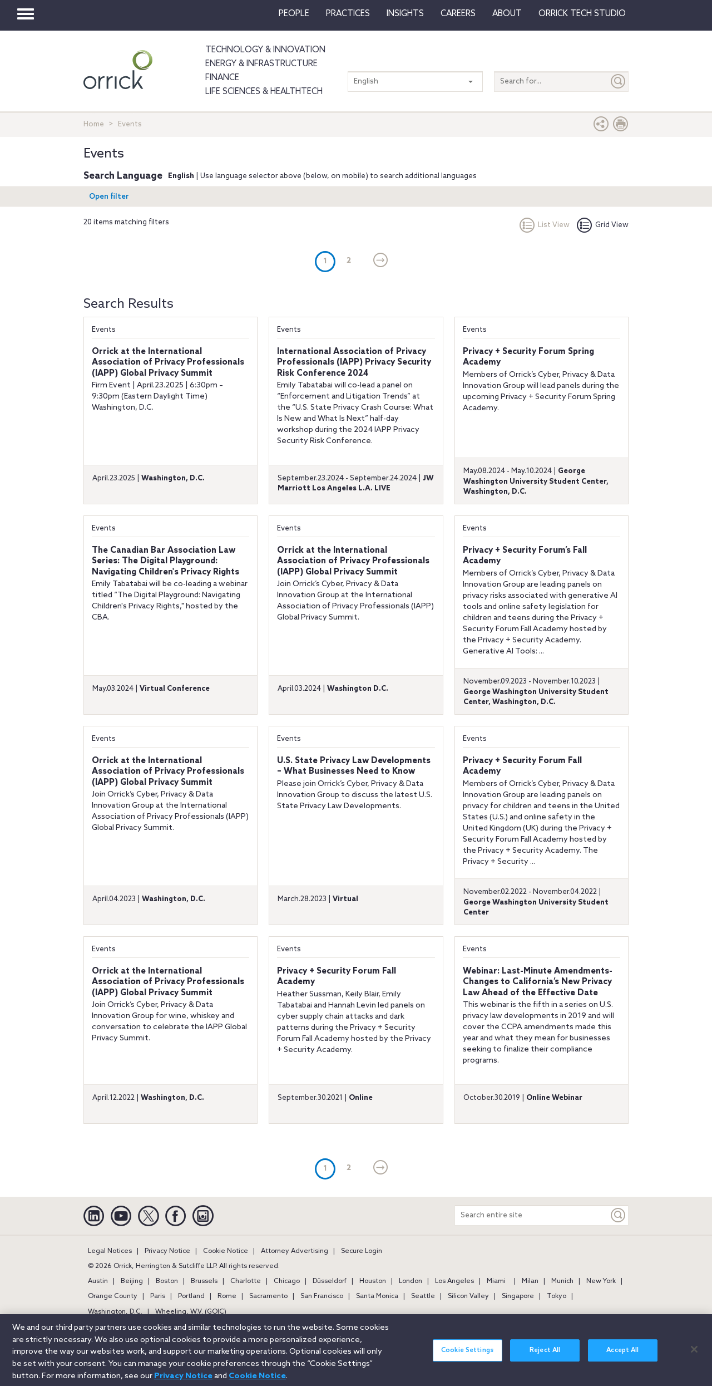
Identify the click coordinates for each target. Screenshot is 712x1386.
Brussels (204, 1281)
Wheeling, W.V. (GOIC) (190, 1312)
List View (545, 225)
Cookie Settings (467, 1355)
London (410, 1281)
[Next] (380, 261)
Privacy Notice (167, 1251)
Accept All (622, 1355)
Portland (191, 1296)
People (294, 14)
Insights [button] (405, 14)
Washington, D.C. (115, 1312)
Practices (348, 14)
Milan (530, 1281)
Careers (458, 14)
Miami (496, 1281)
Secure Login (361, 1251)
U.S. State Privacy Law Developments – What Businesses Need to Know (354, 766)
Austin (98, 1281)
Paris (157, 1296)
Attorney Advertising (294, 1251)
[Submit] (619, 81)
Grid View (603, 225)
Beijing (132, 1281)
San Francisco (321, 1296)
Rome (226, 1296)
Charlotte (245, 1281)
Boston (167, 1281)
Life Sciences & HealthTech (264, 92)
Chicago (287, 1281)
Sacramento (268, 1296)
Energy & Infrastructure (261, 64)
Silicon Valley (468, 1296)
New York (601, 1281)
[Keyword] (619, 1215)
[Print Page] (621, 126)
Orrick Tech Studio (582, 14)
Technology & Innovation (265, 50)
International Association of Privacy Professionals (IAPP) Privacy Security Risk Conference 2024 (354, 363)
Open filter (109, 197)
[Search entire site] (531, 1215)
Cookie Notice (225, 1251)
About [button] (507, 14)
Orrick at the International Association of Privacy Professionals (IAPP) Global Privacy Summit (168, 363)
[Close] (694, 1353)
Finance (222, 78)
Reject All (545, 1355)
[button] (601, 126)
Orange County (112, 1296)
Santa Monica (377, 1296)
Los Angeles (454, 1281)
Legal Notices (110, 1251)
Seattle (423, 1296)
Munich (562, 1281)
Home (93, 124)
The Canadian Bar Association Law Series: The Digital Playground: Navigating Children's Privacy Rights (165, 561)
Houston (372, 1281)
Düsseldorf (330, 1281)
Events (104, 330)
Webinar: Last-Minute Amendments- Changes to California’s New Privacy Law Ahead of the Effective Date (537, 982)
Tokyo (556, 1296)
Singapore (518, 1296)
